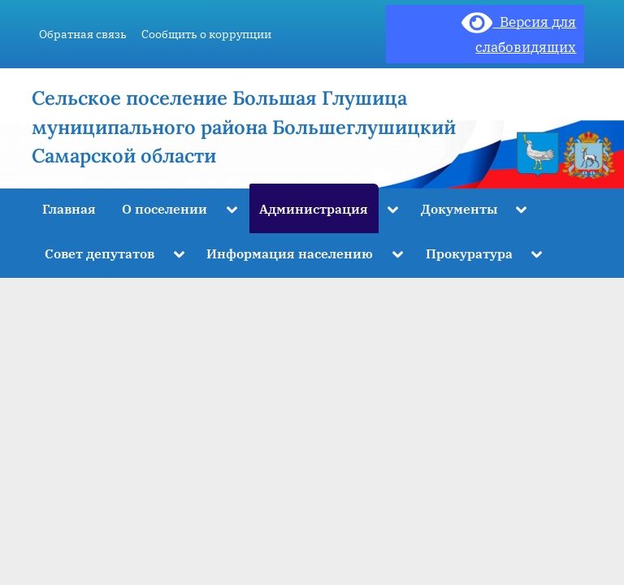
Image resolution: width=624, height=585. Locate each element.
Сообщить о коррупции (206, 33)
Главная (69, 208)
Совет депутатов (99, 253)
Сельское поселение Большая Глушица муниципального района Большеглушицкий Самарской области (244, 126)
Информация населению (289, 253)
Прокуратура (469, 253)
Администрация (313, 208)
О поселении (164, 208)
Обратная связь (83, 33)
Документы (459, 208)
